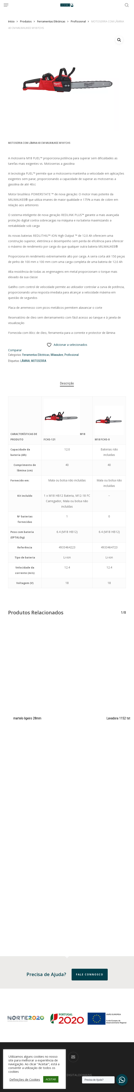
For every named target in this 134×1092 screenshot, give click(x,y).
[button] (6, 5)
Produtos (26, 21)
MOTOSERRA (38, 361)
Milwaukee (57, 354)
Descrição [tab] (67, 383)
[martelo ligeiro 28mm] (51, 666)
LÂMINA (25, 361)
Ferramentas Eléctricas (51, 21)
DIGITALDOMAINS (79, 1075)
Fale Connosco (89, 974)
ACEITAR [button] (51, 1079)
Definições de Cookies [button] (24, 1079)
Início (11, 21)
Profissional (78, 21)
